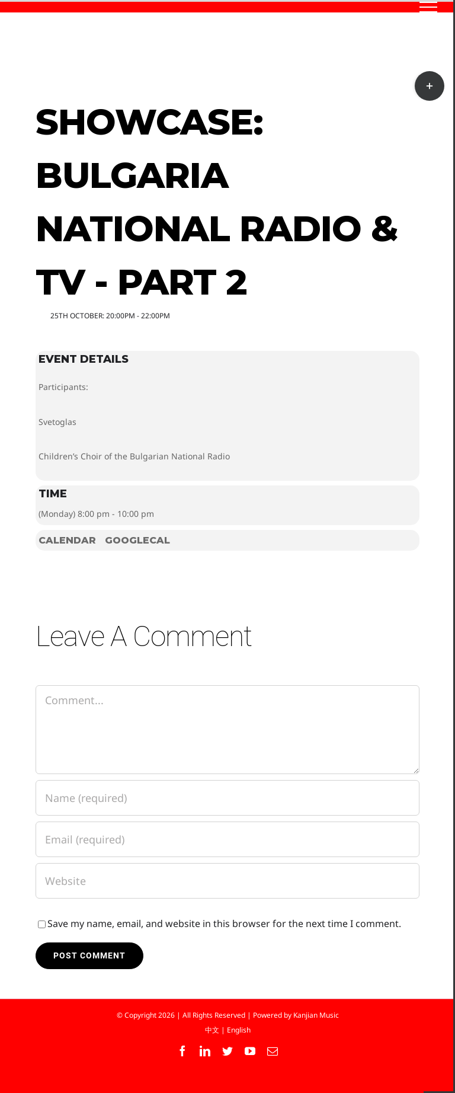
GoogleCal (137, 540)
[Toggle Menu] (428, 7)
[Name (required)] (227, 798)
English (239, 1030)
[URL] (227, 881)
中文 (212, 1030)
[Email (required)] (227, 839)
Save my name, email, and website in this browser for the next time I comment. (224, 923)
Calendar (67, 540)
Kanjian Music (316, 1015)
